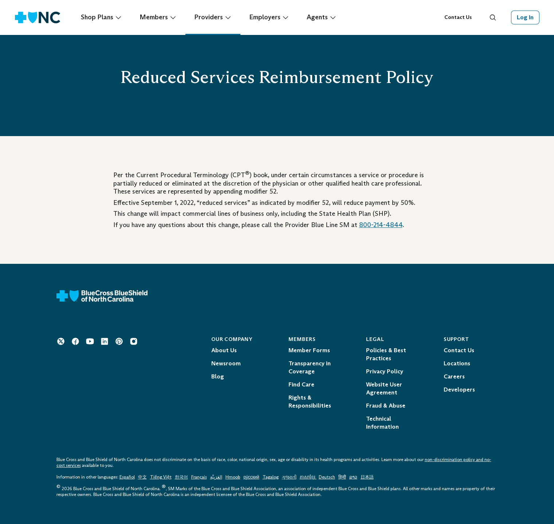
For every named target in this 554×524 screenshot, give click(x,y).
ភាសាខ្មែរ (308, 477)
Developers (459, 389)
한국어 (181, 477)
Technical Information (382, 422)
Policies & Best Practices (386, 354)
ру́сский (251, 477)
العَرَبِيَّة (216, 477)
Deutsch (327, 477)
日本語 (367, 477)
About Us (224, 350)
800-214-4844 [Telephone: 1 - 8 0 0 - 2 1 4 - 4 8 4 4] (380, 225)
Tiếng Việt (161, 477)
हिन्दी (342, 477)
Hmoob (232, 477)
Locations (457, 363)
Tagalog (271, 477)
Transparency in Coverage (309, 367)
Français (199, 477)
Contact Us (458, 17)
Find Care (301, 384)
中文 (142, 477)
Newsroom (226, 363)
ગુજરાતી (289, 477)
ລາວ (353, 477)
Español (127, 477)
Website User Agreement (384, 388)
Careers (454, 376)
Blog (217, 376)
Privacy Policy (384, 371)
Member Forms (309, 350)
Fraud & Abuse (385, 405)
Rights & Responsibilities (309, 401)
